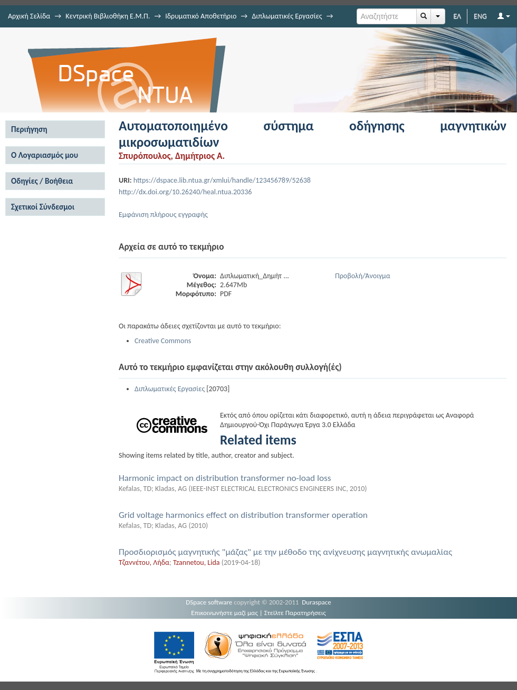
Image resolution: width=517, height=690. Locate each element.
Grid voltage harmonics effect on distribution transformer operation (243, 515)
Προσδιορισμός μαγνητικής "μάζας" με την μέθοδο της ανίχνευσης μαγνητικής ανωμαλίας (285, 551)
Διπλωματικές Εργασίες (287, 16)
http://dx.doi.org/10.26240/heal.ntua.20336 (185, 191)
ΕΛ (457, 16)
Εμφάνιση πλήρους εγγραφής (163, 214)
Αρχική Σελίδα (29, 16)
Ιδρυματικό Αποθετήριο (200, 16)
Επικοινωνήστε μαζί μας (224, 613)
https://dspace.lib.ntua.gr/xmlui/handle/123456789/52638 (222, 180)
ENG (480, 16)
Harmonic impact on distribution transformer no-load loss (225, 478)
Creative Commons (163, 340)
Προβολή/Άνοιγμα (362, 275)
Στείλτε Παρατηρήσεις (295, 613)
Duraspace (316, 602)
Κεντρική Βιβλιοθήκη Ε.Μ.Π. (107, 16)
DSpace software (209, 602)
